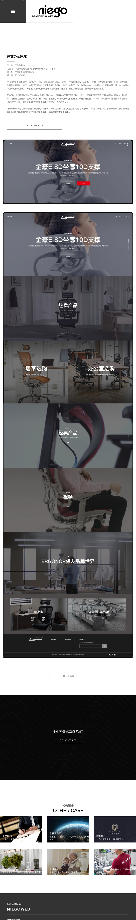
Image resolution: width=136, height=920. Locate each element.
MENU (70, 675)
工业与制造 (20, 65)
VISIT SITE (37, 125)
